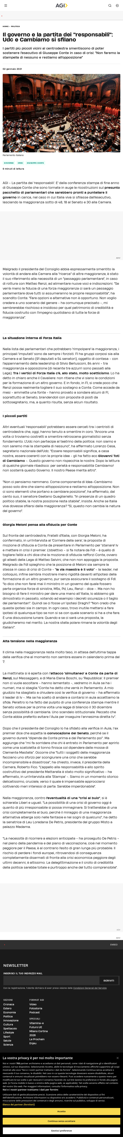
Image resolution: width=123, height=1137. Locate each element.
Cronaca (8, 1004)
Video (32, 1004)
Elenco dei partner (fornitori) (18, 1104)
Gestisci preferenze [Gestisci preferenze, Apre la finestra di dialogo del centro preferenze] (61, 1130)
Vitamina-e (36, 1023)
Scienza (8, 1044)
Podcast (34, 1012)
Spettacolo (10, 1028)
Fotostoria (35, 1008)
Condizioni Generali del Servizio (90, 988)
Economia (9, 1012)
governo (9, 163)
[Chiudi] (117, 1058)
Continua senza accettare (61, 1121)
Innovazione (10, 1020)
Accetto (61, 1111)
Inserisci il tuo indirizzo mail (23, 973)
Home (6, 26)
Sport (6, 1036)
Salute (7, 1040)
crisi (20, 163)
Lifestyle (8, 1032)
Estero (7, 1008)
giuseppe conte (35, 163)
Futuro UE (35, 1027)
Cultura (8, 1024)
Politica (15, 26)
